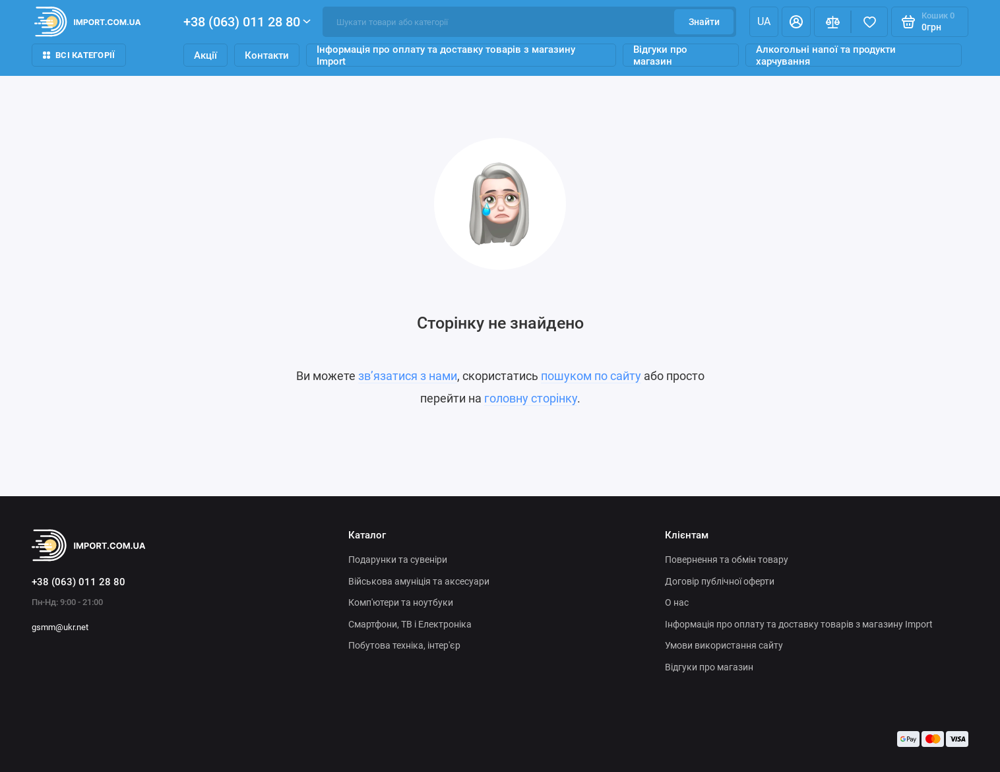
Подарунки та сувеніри (397, 559)
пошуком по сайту (591, 376)
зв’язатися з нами (407, 376)
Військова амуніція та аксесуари (418, 581)
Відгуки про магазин (660, 55)
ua (763, 21)
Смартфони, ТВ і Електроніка (410, 624)
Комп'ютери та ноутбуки (400, 602)
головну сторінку (530, 398)
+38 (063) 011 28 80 (247, 22)
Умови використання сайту (724, 645)
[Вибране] (869, 22)
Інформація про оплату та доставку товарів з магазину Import (446, 55)
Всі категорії (79, 55)
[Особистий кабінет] (796, 22)
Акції (205, 55)
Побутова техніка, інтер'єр (404, 645)
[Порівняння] (832, 22)
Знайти (704, 21)
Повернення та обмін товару (726, 559)
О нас (677, 602)
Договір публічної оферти (719, 581)
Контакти (267, 55)
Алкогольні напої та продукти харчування (826, 55)
